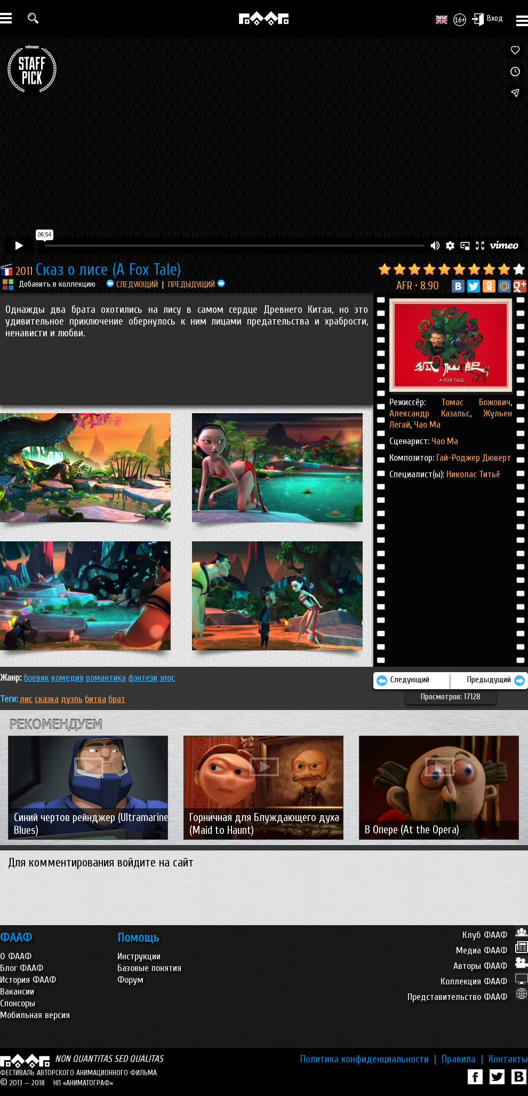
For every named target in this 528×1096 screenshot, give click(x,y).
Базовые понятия (149, 968)
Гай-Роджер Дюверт (473, 457)
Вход (487, 19)
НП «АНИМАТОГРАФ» (83, 1082)
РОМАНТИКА (106, 677)
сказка (47, 699)
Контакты (508, 1059)
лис (26, 699)
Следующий (402, 681)
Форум (130, 979)
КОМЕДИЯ (67, 677)
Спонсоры (17, 1003)
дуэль (72, 699)
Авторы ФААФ (490, 966)
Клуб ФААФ (495, 935)
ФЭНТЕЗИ (142, 677)
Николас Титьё (473, 474)
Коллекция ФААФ (484, 981)
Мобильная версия (35, 1015)
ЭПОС (167, 677)
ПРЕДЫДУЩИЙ (196, 284)
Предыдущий (496, 681)
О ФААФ (15, 956)
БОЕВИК (36, 677)
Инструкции (139, 956)
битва (95, 699)
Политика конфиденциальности (368, 1059)
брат (116, 699)
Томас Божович (475, 402)
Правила (462, 1059)
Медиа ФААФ (492, 950)
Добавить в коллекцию (57, 284)
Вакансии (17, 991)
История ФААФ (28, 979)
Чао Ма (426, 424)
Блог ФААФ (21, 968)
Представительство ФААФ (467, 997)
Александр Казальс (429, 413)
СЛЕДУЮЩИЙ (132, 284)
